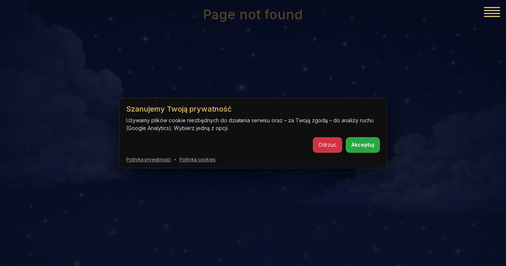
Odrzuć (327, 144)
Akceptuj (362, 144)
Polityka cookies (197, 159)
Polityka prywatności (148, 159)
